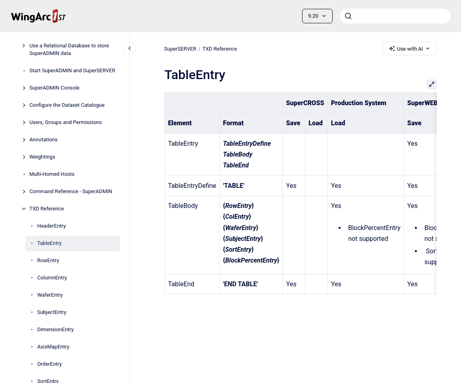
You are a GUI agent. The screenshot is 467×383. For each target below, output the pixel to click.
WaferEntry (50, 295)
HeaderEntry (51, 226)
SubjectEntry (52, 312)
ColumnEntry (52, 278)
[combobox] (395, 16)
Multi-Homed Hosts (52, 174)
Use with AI (410, 48)
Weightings (42, 157)
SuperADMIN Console (54, 88)
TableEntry (49, 243)
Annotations (43, 139)
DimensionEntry (55, 329)
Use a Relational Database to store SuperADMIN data (69, 50)
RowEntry (48, 260)
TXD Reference (46, 209)
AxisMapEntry (53, 347)
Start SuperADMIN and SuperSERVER (72, 70)
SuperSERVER (180, 48)
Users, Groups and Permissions (65, 122)
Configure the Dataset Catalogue (66, 105)
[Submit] (348, 16)
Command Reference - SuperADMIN (70, 191)
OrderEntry (49, 364)
